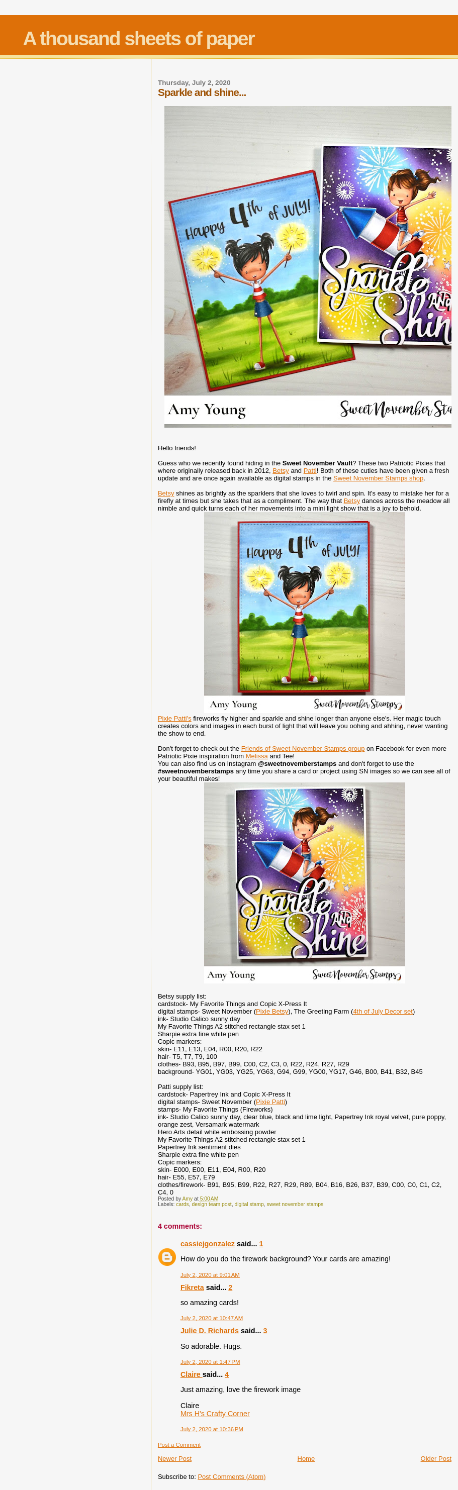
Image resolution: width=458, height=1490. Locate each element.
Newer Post (175, 1458)
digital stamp (248, 1204)
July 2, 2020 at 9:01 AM (210, 1275)
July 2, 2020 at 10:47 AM (211, 1318)
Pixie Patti (270, 1102)
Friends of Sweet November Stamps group (303, 748)
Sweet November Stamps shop (378, 478)
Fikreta (192, 1287)
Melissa (257, 756)
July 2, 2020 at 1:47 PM (210, 1362)
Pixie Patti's (175, 718)
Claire (191, 1374)
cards (182, 1204)
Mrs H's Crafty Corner (215, 1414)
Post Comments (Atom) (231, 1476)
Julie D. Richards (209, 1331)
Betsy (280, 470)
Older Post (436, 1458)
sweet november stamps (295, 1204)
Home (306, 1458)
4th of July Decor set (383, 1011)
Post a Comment (179, 1445)
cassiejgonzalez (207, 1244)
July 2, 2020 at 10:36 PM (211, 1429)
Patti (310, 470)
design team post (212, 1204)
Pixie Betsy (272, 1011)
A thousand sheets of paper (138, 38)
